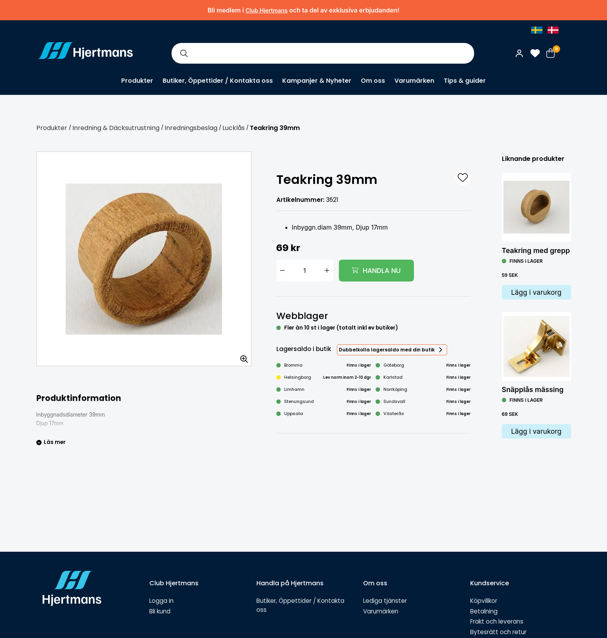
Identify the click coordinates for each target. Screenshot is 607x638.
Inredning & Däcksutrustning (115, 127)
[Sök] (184, 53)
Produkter (137, 80)
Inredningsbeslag (191, 127)
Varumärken (414, 80)
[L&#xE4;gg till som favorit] (462, 177)
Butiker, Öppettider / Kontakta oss (218, 80)
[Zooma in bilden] (241, 356)
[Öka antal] (327, 271)
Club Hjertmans (266, 10)
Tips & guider (465, 80)
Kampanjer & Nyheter (316, 80)
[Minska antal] (282, 271)
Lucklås (233, 127)
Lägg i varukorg (536, 292)
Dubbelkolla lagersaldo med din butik (387, 349)
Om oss (373, 80)
